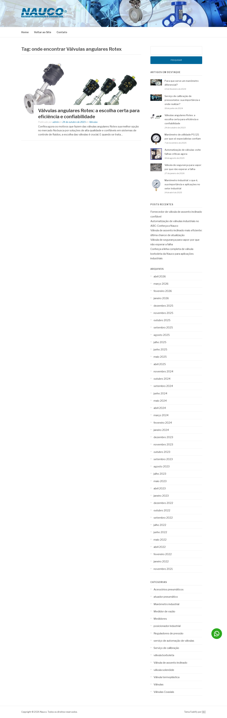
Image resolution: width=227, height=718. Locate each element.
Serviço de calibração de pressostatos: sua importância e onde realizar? (182, 100)
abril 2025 (160, 364)
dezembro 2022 (163, 503)
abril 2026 (160, 276)
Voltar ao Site (42, 32)
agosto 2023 (162, 466)
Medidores (160, 618)
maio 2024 (160, 400)
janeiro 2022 (161, 561)
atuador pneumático (166, 596)
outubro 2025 (162, 320)
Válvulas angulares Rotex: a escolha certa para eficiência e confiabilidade (181, 119)
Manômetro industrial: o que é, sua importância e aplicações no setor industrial (182, 184)
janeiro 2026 (161, 298)
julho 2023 (160, 473)
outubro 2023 (162, 452)
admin (55, 122)
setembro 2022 (163, 517)
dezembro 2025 (163, 305)
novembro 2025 (163, 313)
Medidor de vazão (164, 611)
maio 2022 (160, 539)
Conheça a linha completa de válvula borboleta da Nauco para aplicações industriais (172, 253)
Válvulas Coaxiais (164, 692)
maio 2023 (160, 481)
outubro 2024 (162, 378)
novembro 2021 (163, 569)
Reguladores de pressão (168, 633)
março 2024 (161, 415)
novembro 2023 (163, 444)
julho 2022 (160, 525)
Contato (62, 32)
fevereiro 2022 (163, 554)
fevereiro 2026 (163, 291)
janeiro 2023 (161, 495)
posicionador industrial (167, 626)
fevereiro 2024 (163, 422)
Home (25, 32)
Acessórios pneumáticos (169, 589)
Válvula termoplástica (166, 677)
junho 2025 (160, 349)
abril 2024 (160, 408)
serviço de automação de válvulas (174, 640)
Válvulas (93, 122)
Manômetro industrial (166, 604)
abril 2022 (160, 547)
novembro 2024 (163, 371)
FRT (204, 712)
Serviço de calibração (166, 648)
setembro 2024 (163, 386)
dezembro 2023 (163, 437)
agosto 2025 (162, 335)
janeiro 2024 (161, 430)
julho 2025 (160, 342)
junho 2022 (160, 532)
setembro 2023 (163, 459)
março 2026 (161, 283)
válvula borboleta (164, 655)
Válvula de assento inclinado (170, 662)
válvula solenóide (164, 670)
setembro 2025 (163, 327)
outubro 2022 (162, 510)
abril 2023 (160, 488)
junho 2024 (160, 393)
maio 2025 (160, 356)
